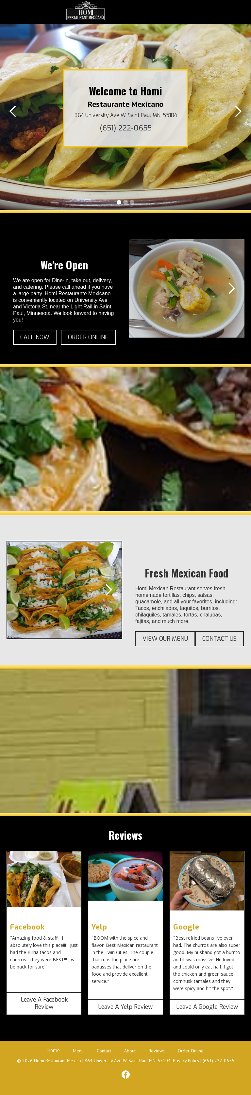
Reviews (157, 1051)
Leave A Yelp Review (125, 1007)
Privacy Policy (186, 1061)
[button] (175, 12)
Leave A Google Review (207, 1007)
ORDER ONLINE (88, 337)
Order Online (191, 1051)
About (130, 1051)
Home (53, 1050)
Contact (104, 1051)
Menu (78, 1051)
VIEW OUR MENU (165, 639)
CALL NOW (34, 337)
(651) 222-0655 (126, 128)
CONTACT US (219, 639)
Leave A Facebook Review (44, 1003)
